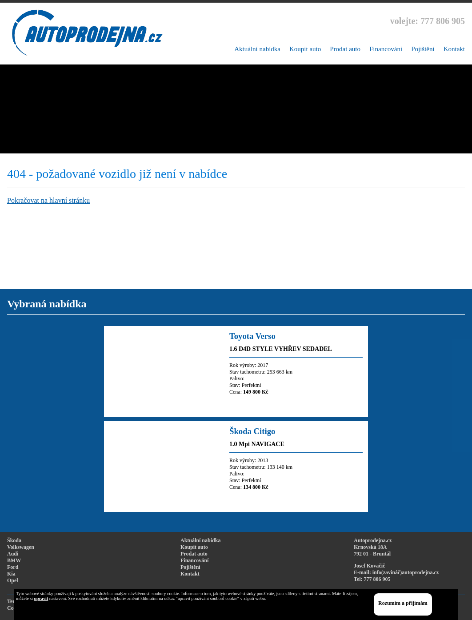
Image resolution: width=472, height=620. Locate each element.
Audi (12, 554)
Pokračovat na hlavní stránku (48, 200)
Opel (12, 580)
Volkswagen (20, 547)
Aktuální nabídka (257, 48)
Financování (385, 48)
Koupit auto (305, 48)
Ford (12, 567)
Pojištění (423, 48)
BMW (14, 560)
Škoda (14, 540)
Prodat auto (345, 48)
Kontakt (454, 48)
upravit (41, 598)
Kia (11, 574)
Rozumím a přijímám (403, 603)
